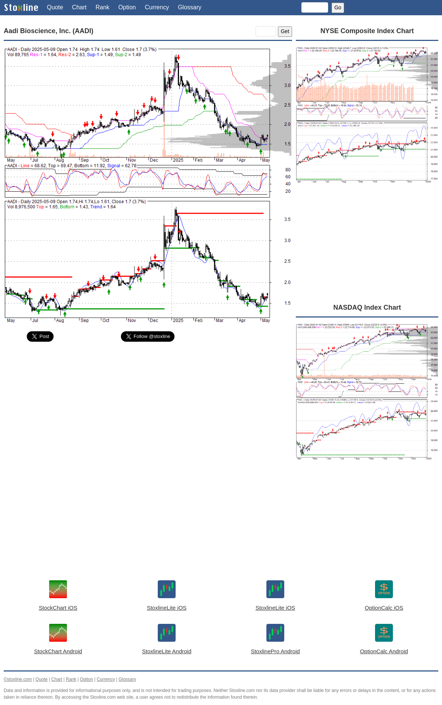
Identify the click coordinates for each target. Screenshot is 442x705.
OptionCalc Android (384, 651)
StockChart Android (58, 651)
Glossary (189, 7)
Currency (157, 7)
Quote (55, 7)
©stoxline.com (18, 679)
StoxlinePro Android (275, 651)
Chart (79, 7)
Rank (102, 7)
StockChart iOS (58, 607)
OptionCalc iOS (384, 607)
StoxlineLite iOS (167, 607)
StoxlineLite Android (167, 651)
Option (127, 7)
